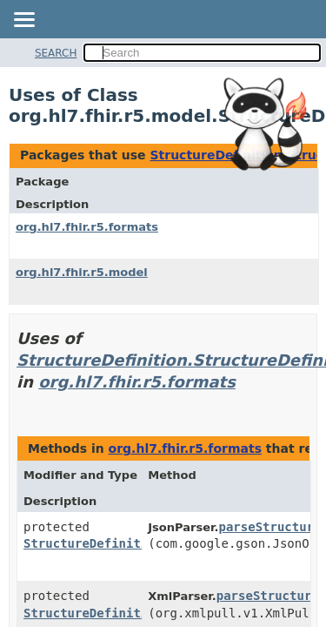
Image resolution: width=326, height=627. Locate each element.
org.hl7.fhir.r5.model (82, 272)
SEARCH (56, 53)
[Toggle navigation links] (23, 21)
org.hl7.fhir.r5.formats (87, 226)
